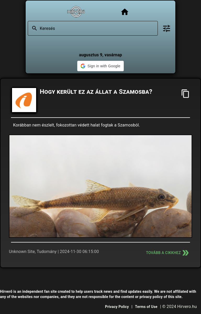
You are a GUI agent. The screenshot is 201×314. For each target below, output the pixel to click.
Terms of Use (146, 307)
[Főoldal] (124, 12)
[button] (100, 66)
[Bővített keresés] (166, 28)
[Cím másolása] (185, 93)
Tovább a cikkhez (168, 253)
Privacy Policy (117, 307)
